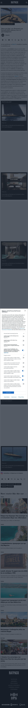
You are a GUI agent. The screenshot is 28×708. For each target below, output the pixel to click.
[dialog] (14, 354)
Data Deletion (7, 397)
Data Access (13, 397)
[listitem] (14, 333)
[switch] (23, 336)
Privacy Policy (21, 397)
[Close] (25, 311)
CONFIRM (8, 392)
